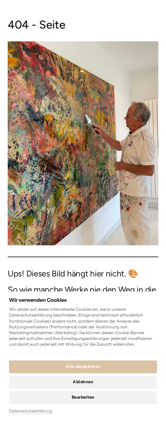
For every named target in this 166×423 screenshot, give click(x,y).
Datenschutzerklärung (30, 410)
